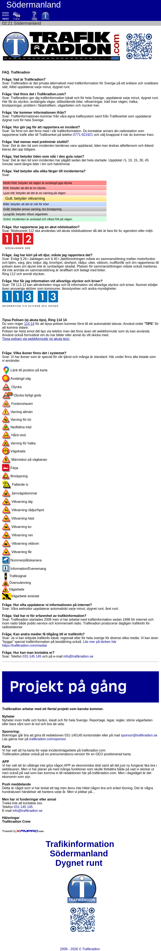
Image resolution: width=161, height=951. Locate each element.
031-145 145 (32, 656)
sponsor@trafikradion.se (139, 735)
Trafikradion (91, 949)
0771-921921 (83, 134)
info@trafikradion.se (78, 656)
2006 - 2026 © (80, 949)
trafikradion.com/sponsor (47, 739)
